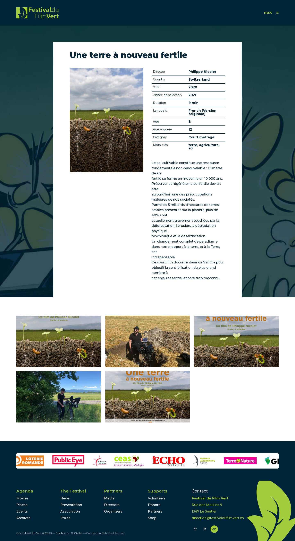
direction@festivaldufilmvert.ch (218, 518)
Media (109, 498)
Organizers (113, 511)
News (65, 498)
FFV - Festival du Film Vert (37, 13)
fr (195, 529)
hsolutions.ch (117, 533)
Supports (157, 491)
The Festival (73, 491)
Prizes (65, 518)
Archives (23, 518)
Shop (152, 518)
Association (70, 511)
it (205, 529)
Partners (113, 491)
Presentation (71, 505)
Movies (22, 498)
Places (21, 505)
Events (22, 511)
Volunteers (157, 498)
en (214, 529)
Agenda (24, 491)
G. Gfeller (77, 533)
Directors (111, 505)
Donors (154, 505)
